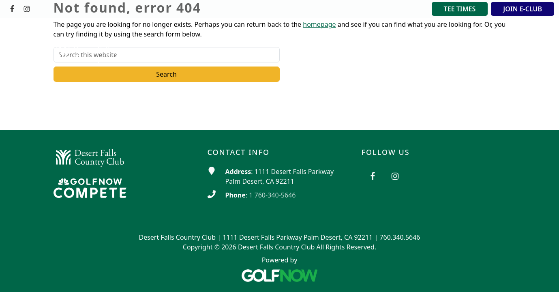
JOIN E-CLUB (522, 8)
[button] (280, 36)
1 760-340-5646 (272, 195)
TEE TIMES (460, 8)
